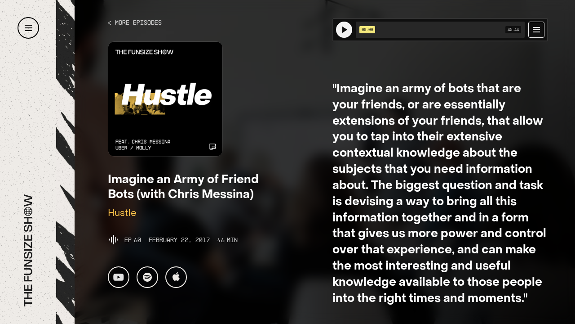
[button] (28, 28)
